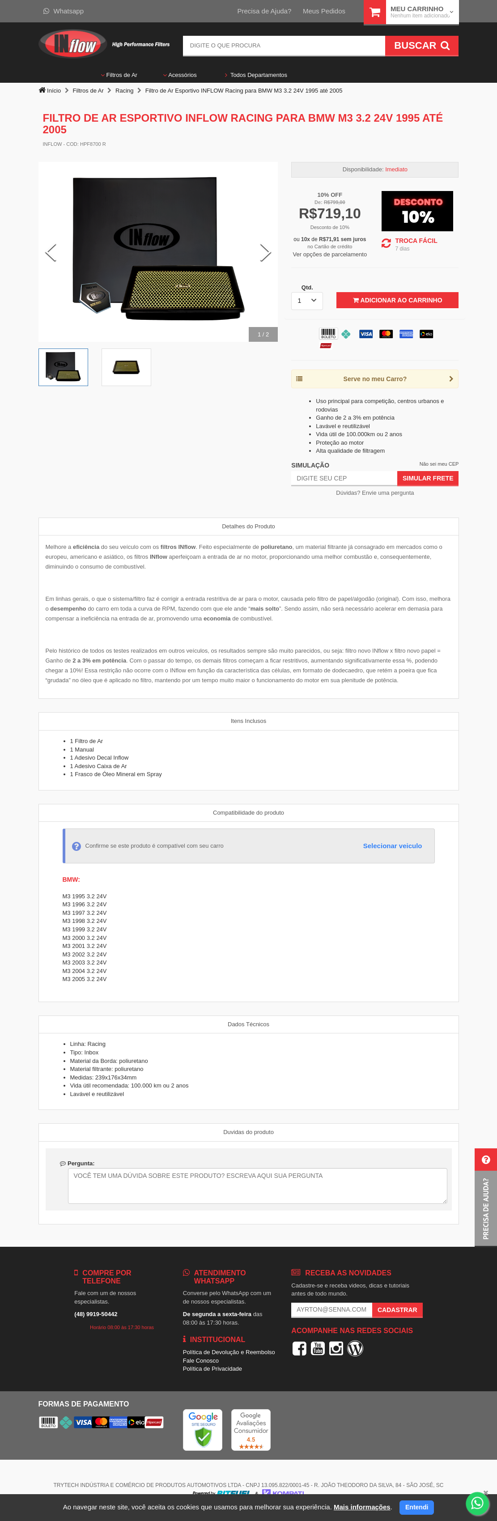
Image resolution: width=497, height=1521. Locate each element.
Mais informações (362, 1507)
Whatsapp (63, 11)
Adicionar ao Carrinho (397, 300)
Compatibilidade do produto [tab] (248, 812)
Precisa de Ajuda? (264, 11)
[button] (486, 1197)
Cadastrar (397, 1309)
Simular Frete (428, 478)
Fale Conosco (201, 1360)
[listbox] (307, 301)
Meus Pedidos (324, 11)
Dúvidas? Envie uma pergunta (375, 492)
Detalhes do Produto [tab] (248, 526)
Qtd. (307, 287)
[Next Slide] (266, 252)
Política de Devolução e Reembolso (229, 1352)
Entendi (416, 1507)
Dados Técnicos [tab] (248, 1024)
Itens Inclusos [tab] (249, 721)
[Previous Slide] (50, 252)
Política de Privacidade (212, 1368)
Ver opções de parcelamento (330, 254)
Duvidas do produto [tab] (248, 1132)
